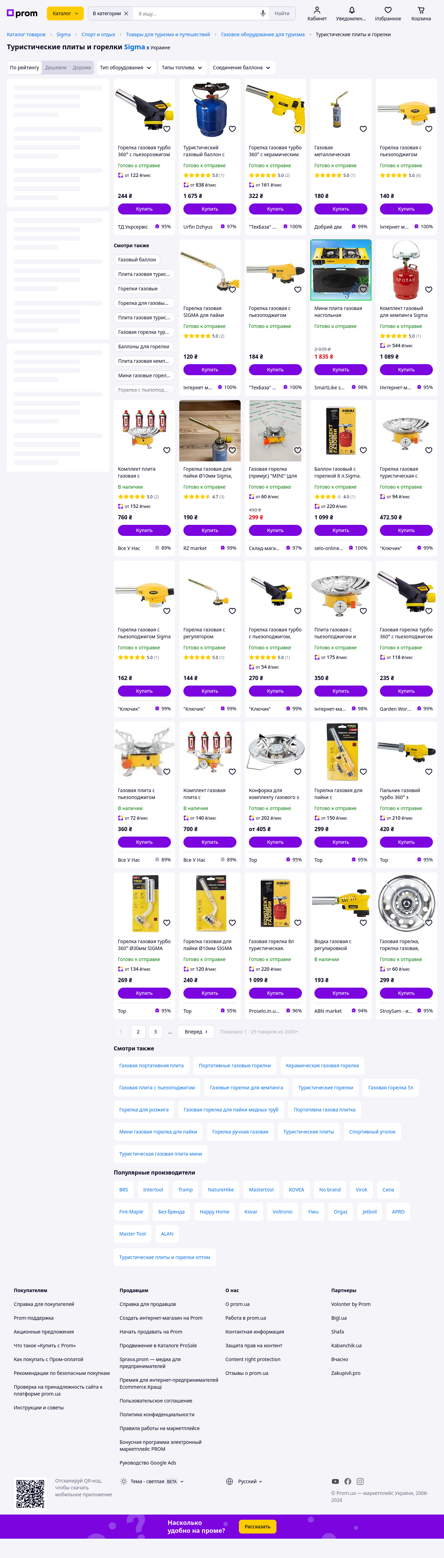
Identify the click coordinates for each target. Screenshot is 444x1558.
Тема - (147, 1500)
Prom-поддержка (34, 1337)
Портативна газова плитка (324, 1129)
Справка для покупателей (44, 1323)
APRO (398, 1231)
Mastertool (261, 1209)
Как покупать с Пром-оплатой (48, 1378)
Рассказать (258, 1545)
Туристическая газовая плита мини (160, 1173)
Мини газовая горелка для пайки (158, 1151)
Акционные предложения (44, 1351)
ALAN (167, 1253)
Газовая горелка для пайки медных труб (231, 1129)
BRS (123, 1209)
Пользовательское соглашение (156, 1420)
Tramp (185, 1209)
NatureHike (221, 1209)
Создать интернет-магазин (151, 1337)
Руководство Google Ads (148, 1482)
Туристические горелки (325, 1106)
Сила (388, 1209)
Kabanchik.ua (346, 1364)
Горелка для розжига (144, 1129)
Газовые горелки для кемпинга (246, 1106)
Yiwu (313, 1231)
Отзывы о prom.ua (247, 1392)
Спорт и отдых (98, 34)
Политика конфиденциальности (157, 1433)
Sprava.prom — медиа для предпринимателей (150, 1382)
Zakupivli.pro (346, 1392)
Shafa (337, 1351)
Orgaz (341, 1231)
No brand (330, 1209)
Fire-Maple (131, 1231)
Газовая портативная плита (151, 1084)
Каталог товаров (26, 34)
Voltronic (283, 1231)
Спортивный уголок (372, 1151)
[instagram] (360, 1501)
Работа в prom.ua (245, 1337)
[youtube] (335, 1501)
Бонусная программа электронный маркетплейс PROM (161, 1464)
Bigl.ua (339, 1337)
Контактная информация (254, 1351)
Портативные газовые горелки (235, 1084)
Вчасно (339, 1378)
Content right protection (253, 1378)
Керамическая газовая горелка (322, 1084)
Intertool (153, 1209)
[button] (144, 208)
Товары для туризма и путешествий (168, 34)
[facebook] (348, 1501)
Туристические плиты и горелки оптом (164, 1276)
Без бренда (171, 1231)
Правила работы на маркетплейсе (160, 1447)
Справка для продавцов (148, 1323)
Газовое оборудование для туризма (263, 34)
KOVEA (296, 1209)
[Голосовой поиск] (263, 13)
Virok (361, 1209)
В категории (111, 13)
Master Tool (132, 1253)
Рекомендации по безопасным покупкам (62, 1392)
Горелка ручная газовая (240, 1151)
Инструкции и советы (39, 1427)
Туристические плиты (308, 1151)
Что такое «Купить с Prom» (45, 1364)
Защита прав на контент (253, 1364)
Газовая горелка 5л (390, 1106)
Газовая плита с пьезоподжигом (157, 1106)
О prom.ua (237, 1323)
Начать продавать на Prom (151, 1351)
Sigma (64, 34)
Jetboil (370, 1231)
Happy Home (215, 1231)
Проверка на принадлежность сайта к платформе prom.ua (58, 1409)
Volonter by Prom (351, 1323)
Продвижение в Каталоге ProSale (158, 1364)
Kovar (251, 1231)
